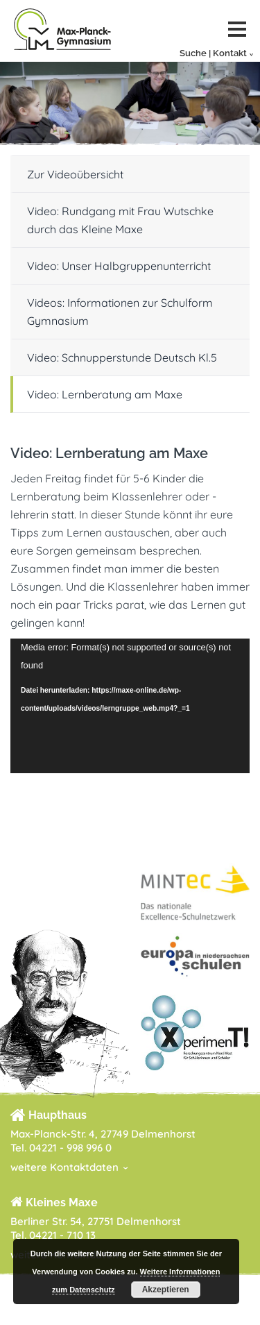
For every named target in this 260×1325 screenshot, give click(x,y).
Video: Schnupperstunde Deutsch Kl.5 (122, 357)
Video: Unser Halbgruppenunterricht (119, 266)
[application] (130, 706)
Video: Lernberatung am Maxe (104, 394)
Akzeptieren (165, 1289)
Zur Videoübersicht (75, 174)
